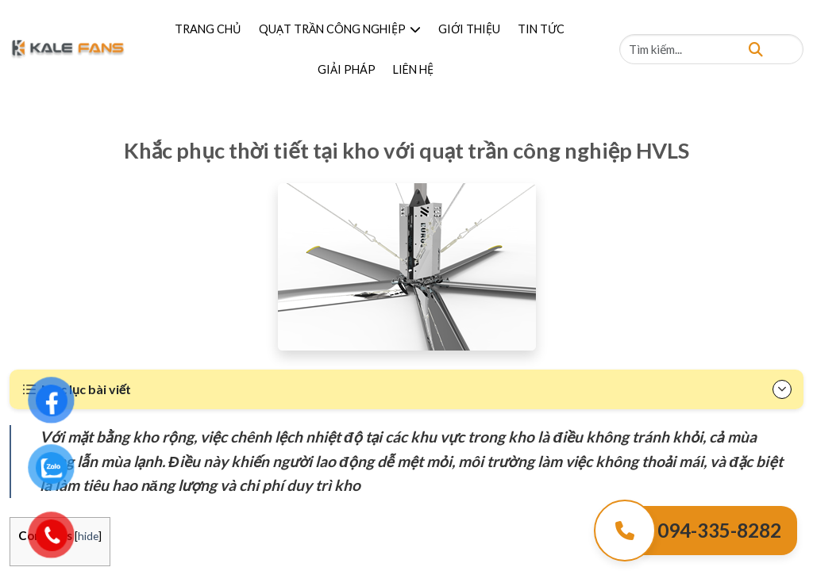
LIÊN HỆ (413, 69)
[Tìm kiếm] (755, 49)
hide (88, 535)
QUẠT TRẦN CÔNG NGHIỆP (340, 29)
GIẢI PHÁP (347, 69)
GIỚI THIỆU (469, 29)
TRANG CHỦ (208, 29)
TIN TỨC (541, 29)
